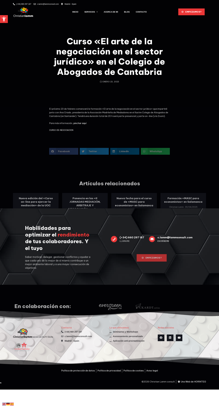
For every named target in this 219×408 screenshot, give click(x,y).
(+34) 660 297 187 (132, 237)
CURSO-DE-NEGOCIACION (61, 130)
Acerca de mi (111, 12)
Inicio (75, 12)
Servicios (91, 12)
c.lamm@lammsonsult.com (174, 237)
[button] (4, 19)
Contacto (141, 12)
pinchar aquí (79, 123)
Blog (127, 12)
